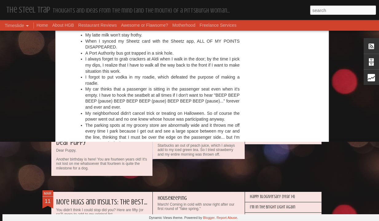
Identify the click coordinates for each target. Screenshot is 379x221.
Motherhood (183, 25)
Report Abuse (227, 217)
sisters (199, 33)
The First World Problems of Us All (194, 130)
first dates (141, 33)
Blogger (209, 217)
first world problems (171, 33)
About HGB (63, 25)
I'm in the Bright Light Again (272, 207)
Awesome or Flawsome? (144, 25)
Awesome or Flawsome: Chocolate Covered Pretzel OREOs (295, 97)
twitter (213, 33)
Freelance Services (217, 25)
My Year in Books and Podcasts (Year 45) (200, 86)
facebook (121, 33)
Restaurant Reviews (97, 25)
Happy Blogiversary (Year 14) (272, 196)
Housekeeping (261, 76)
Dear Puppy (71, 142)
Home (42, 25)
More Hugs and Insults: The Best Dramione (113, 202)
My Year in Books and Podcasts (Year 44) (282, 139)
